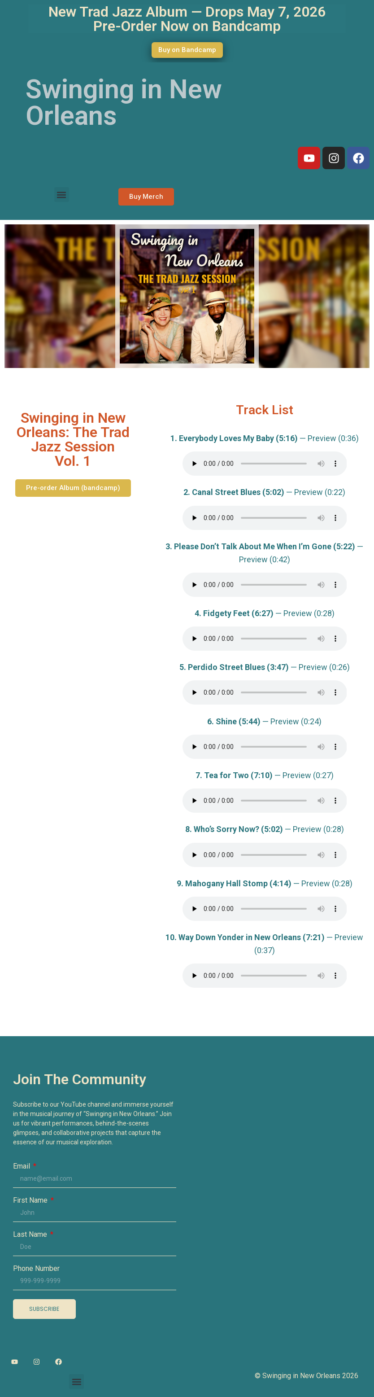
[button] (61, 194)
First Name (31, 1200)
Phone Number (36, 1268)
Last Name (31, 1234)
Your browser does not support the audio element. (265, 463)
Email (22, 1166)
